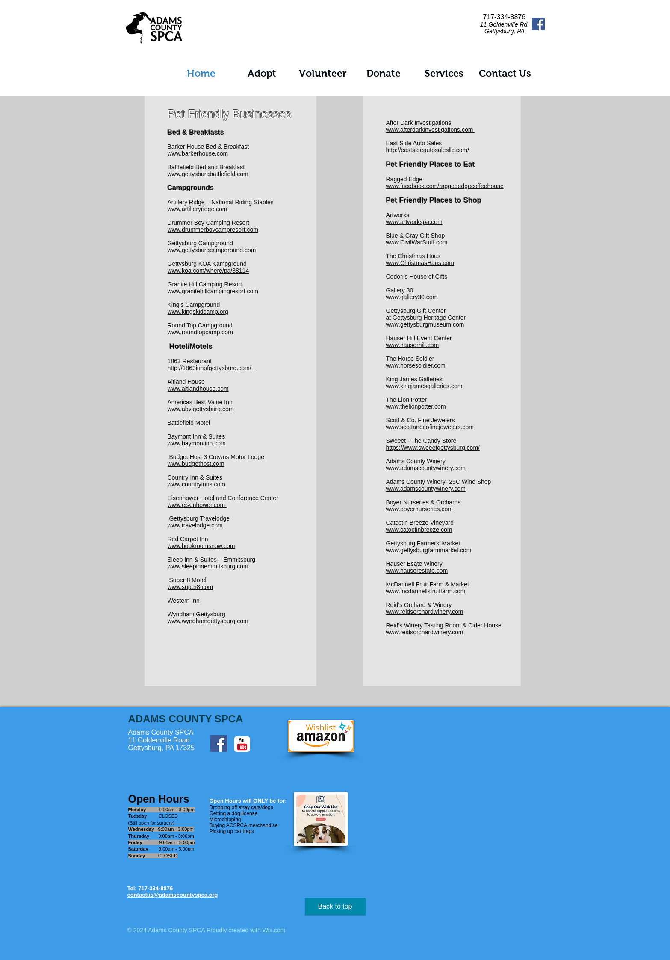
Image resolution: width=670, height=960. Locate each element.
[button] (262, 73)
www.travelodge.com (195, 525)
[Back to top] (335, 906)
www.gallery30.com (412, 297)
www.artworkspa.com (414, 221)
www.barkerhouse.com (198, 153)
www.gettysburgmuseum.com (425, 324)
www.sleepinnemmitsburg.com (208, 566)
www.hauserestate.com (417, 570)
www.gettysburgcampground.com (212, 250)
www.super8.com (190, 586)
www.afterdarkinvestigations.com (430, 129)
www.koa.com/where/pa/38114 (208, 270)
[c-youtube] (242, 744)
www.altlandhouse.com (198, 388)
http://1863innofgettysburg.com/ (211, 368)
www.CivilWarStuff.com (417, 242)
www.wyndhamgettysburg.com (208, 621)
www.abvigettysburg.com (201, 409)
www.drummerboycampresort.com (213, 229)
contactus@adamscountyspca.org (172, 895)
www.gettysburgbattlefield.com (208, 174)
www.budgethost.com (196, 463)
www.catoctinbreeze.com (419, 529)
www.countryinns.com (196, 484)
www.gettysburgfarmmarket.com (429, 550)
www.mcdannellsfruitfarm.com (426, 591)
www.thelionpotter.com (416, 406)
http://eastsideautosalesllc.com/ (427, 150)
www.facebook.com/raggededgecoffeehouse (445, 186)
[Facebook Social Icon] (538, 24)
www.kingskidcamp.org (198, 311)
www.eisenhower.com (197, 504)
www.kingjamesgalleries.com (424, 386)
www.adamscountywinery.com (426, 468)
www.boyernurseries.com (419, 509)
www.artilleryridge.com (197, 209)
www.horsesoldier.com (416, 365)
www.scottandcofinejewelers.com (430, 427)
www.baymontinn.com (197, 443)
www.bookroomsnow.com (201, 545)
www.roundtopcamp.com (200, 332)
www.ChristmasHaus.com (420, 262)
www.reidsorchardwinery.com (424, 611)
